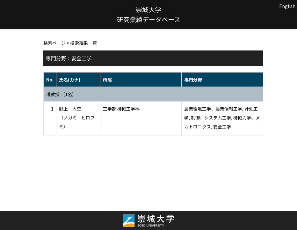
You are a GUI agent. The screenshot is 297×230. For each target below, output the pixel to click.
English (287, 6)
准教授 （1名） (61, 94)
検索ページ (54, 43)
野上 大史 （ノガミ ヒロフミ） (77, 117)
